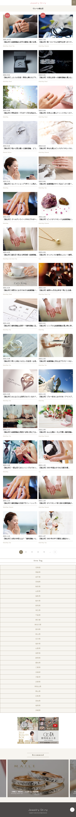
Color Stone (11, 258)
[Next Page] (55, 552)
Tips (13, 46)
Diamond (47, 46)
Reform (9, 152)
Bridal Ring (5, 46)
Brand (10, 46)
